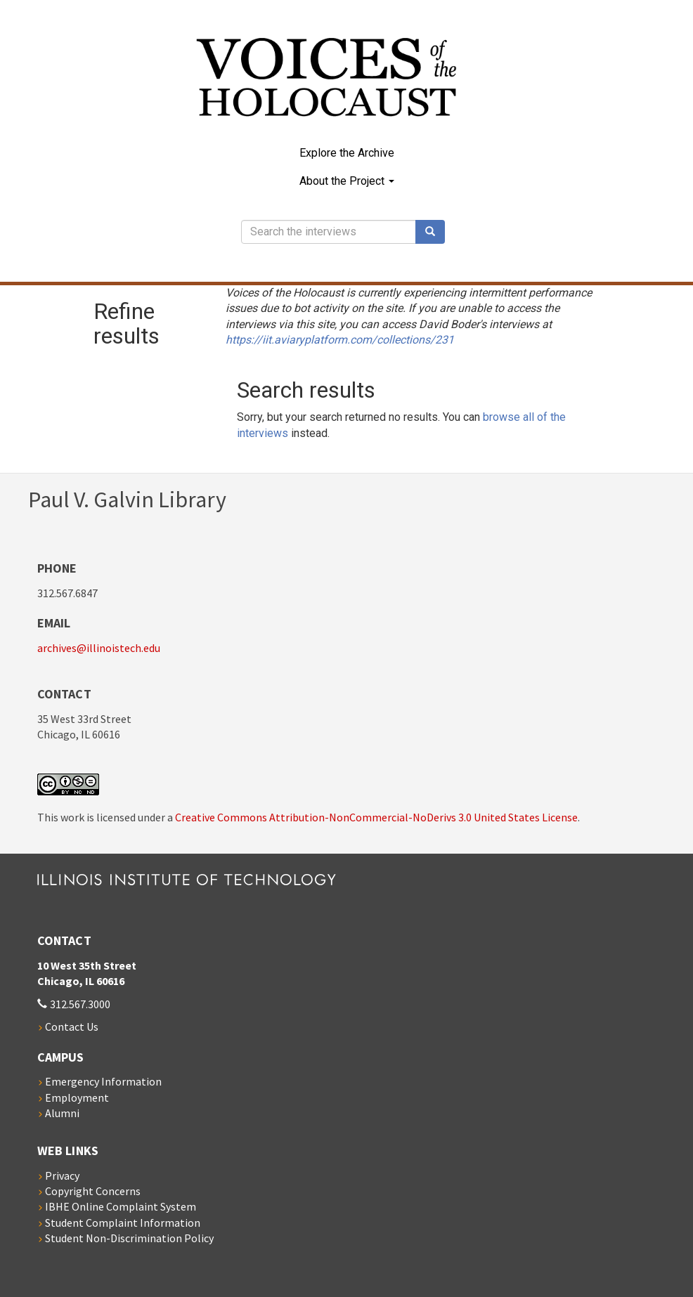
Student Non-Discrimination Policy (129, 1238)
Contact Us (71, 1026)
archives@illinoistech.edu (98, 648)
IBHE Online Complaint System (120, 1206)
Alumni (62, 1113)
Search (435, 231)
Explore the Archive (346, 152)
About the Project (346, 181)
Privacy (62, 1175)
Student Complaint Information (122, 1222)
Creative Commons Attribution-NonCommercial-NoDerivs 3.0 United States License (376, 817)
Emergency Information (103, 1081)
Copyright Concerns (93, 1191)
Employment (77, 1097)
